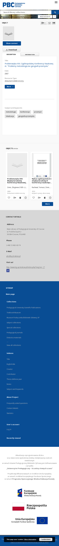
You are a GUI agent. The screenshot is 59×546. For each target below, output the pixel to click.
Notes (9, 384)
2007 (6, 73)
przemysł (37, 112)
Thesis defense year (14, 379)
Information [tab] (30, 54)
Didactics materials (14, 337)
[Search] (55, 12)
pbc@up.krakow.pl (13, 256)
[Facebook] (7, 271)
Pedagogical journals (15, 332)
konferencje (25, 112)
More (47, 204)
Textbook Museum (14, 312)
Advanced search (45, 16)
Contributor (11, 374)
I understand (45, 539)
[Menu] (56, 2)
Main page (10, 294)
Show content (12, 43)
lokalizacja (10, 116)
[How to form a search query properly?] (54, 16)
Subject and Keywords (15, 389)
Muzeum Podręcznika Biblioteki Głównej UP (23, 317)
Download (11, 49)
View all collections (14, 345)
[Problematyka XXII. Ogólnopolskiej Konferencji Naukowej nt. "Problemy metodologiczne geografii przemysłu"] (8, 33)
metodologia (11, 112)
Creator (10, 369)
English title (11, 364)
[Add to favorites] (49, 23)
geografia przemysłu (26, 116)
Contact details (12, 408)
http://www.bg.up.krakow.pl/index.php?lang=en (25, 267)
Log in (9, 429)
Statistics (10, 413)
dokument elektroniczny (14, 81)
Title (8, 359)
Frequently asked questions (17, 403)
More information (30, 539)
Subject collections (14, 322)
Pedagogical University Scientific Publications (24, 307)
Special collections (14, 327)
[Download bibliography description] (14, 197)
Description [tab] (11, 54)
